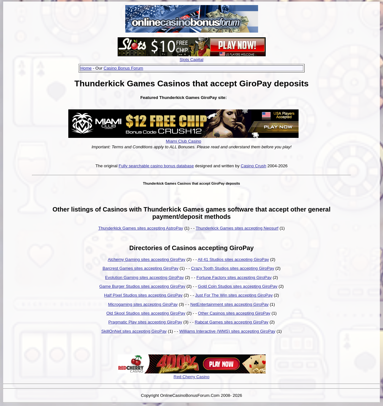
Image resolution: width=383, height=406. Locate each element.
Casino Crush (253, 165)
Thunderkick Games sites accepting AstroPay (140, 228)
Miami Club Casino (183, 141)
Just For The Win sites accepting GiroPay (234, 295)
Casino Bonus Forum (123, 68)
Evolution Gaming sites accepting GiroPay (144, 277)
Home (86, 68)
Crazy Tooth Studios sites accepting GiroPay (232, 268)
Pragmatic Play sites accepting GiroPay (145, 322)
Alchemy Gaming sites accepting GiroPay (146, 259)
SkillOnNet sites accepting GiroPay (134, 331)
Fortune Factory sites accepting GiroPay (234, 277)
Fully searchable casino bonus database (156, 165)
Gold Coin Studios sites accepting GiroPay (237, 286)
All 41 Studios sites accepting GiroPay (233, 259)
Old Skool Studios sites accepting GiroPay (145, 313)
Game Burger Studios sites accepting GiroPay (142, 286)
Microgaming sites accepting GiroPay (143, 304)
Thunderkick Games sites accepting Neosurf (237, 228)
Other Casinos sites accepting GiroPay (234, 313)
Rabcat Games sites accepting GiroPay (232, 322)
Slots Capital (191, 59)
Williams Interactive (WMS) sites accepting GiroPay (227, 331)
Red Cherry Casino (191, 376)
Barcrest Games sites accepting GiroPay (140, 268)
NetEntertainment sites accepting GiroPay (229, 304)
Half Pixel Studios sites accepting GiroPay (143, 295)
